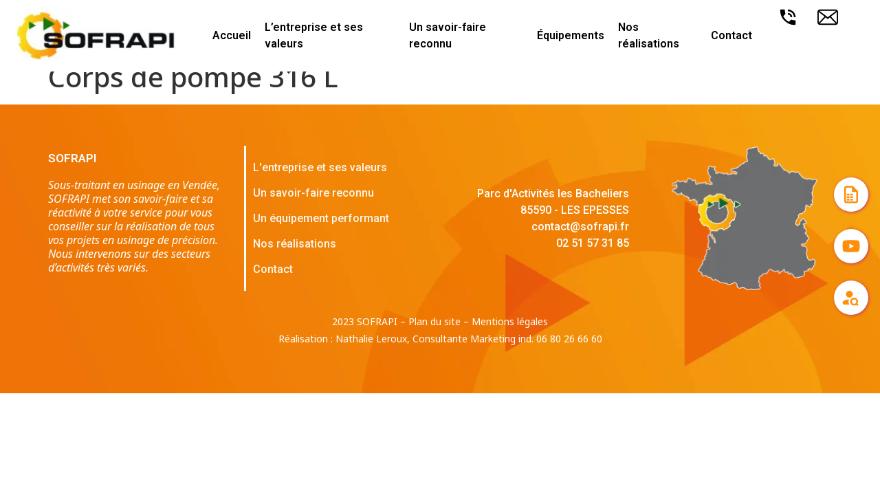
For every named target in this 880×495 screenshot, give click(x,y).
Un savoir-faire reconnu (447, 35)
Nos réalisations (648, 35)
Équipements (570, 35)
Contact (731, 35)
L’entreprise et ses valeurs (314, 35)
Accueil (231, 35)
